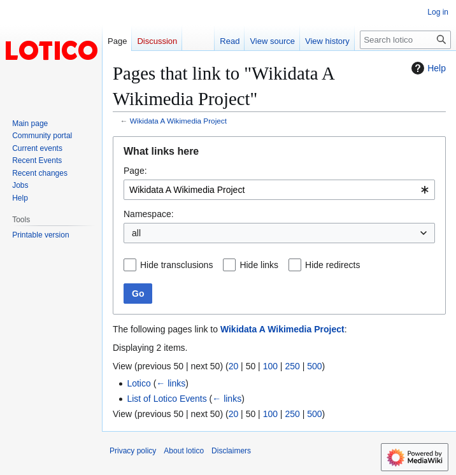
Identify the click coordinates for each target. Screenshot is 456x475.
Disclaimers (231, 450)
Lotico (138, 383)
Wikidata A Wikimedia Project (178, 121)
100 (270, 366)
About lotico (184, 450)
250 (292, 366)
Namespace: (149, 214)
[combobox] (279, 190)
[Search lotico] (405, 40)
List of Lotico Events (166, 398)
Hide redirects (332, 265)
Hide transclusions (176, 265)
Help (427, 68)
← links (170, 383)
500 (314, 366)
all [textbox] (136, 233)
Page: (135, 171)
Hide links (258, 265)
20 (234, 366)
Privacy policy (133, 450)
